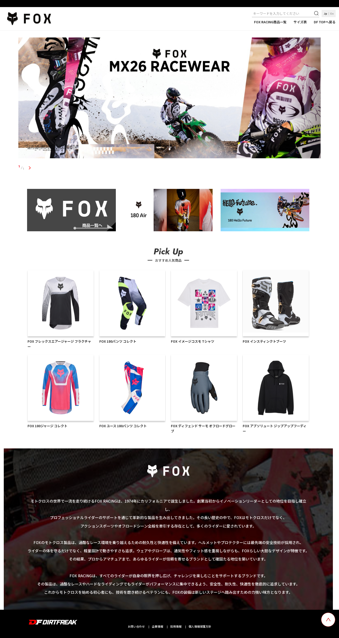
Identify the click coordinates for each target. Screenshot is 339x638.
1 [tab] (29, 168)
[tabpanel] (169, 98)
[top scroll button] (328, 620)
